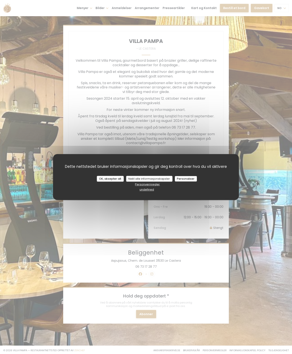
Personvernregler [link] (147, 184)
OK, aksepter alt (110, 179)
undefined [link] (147, 189)
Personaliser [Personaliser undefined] (186, 179)
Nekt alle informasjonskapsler (149, 179)
